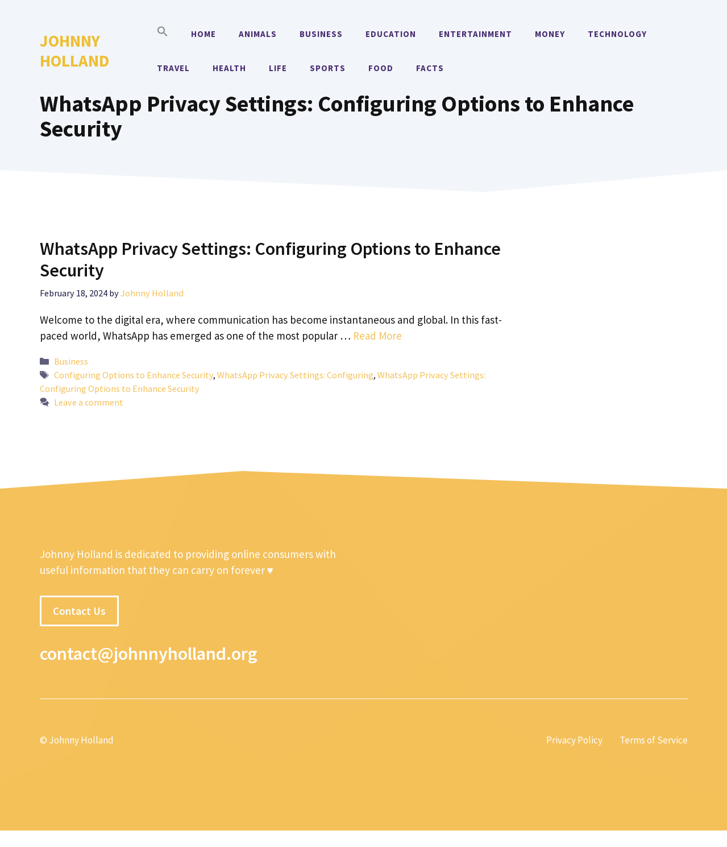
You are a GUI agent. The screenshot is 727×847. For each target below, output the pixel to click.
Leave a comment (88, 402)
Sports (328, 68)
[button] (163, 34)
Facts (430, 68)
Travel (173, 68)
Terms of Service (654, 740)
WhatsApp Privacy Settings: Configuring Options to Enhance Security (270, 259)
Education (390, 33)
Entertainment (475, 33)
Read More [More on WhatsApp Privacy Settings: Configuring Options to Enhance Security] (377, 335)
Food (380, 68)
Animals (258, 33)
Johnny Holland (74, 50)
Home (203, 33)
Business (321, 33)
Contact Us (79, 611)
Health (229, 68)
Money (550, 33)
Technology (617, 33)
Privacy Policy (574, 740)
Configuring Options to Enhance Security (133, 375)
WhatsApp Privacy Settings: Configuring (295, 375)
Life (278, 68)
